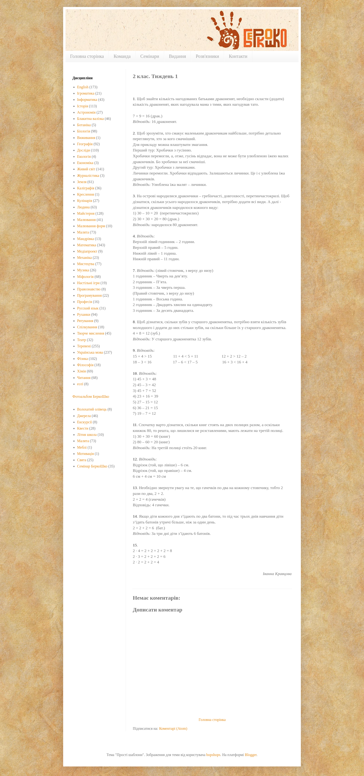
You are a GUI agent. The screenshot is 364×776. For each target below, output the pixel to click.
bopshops (213, 755)
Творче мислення (90, 333)
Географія (85, 144)
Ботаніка (84, 125)
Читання (84, 378)
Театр (81, 340)
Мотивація (85, 454)
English (82, 87)
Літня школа (87, 435)
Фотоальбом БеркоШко (90, 396)
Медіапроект (87, 251)
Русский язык (87, 308)
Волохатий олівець (92, 409)
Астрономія (86, 112)
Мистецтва (85, 264)
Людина (83, 207)
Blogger (251, 755)
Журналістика (88, 176)
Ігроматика (85, 93)
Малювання (86, 220)
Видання (177, 56)
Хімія (81, 371)
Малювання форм (91, 226)
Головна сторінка (87, 56)
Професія (84, 302)
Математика (86, 245)
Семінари (149, 56)
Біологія (83, 131)
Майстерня (85, 213)
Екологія (84, 156)
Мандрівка (85, 239)
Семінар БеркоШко (92, 466)
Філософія (85, 365)
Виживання (86, 138)
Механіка (84, 258)
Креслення (85, 194)
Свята (81, 460)
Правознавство (89, 289)
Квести (82, 428)
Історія (82, 106)
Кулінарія (84, 201)
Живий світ (86, 169)
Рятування (85, 321)
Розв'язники (207, 56)
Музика (83, 270)
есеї (80, 384)
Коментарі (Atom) (173, 728)
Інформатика (87, 100)
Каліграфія (85, 188)
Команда (122, 56)
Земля (82, 182)
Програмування (89, 295)
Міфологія (85, 277)
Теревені (84, 346)
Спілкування (87, 327)
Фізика (82, 359)
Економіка (85, 163)
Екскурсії (84, 422)
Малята (83, 232)
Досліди (83, 150)
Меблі (82, 447)
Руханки (83, 314)
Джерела (84, 416)
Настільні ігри (88, 283)
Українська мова (90, 352)
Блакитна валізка (90, 119)
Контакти (238, 56)
